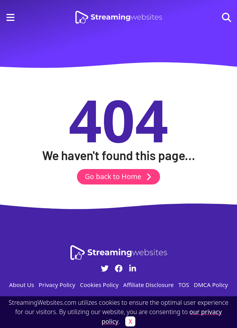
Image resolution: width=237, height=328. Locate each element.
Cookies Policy (99, 285)
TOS (183, 285)
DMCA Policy (211, 285)
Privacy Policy (57, 285)
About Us (21, 285)
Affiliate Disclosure (148, 285)
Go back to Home (118, 176)
